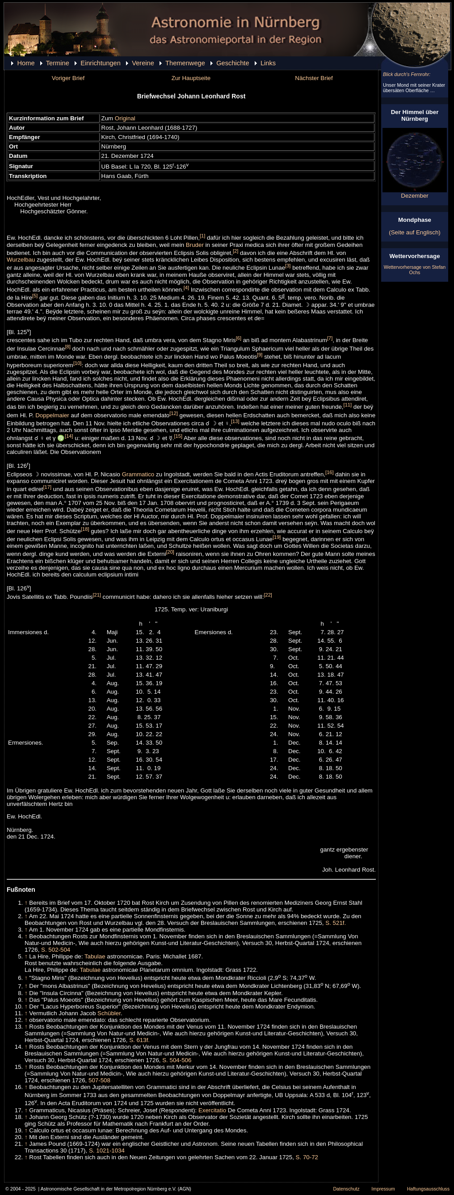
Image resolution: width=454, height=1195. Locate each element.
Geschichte (232, 63)
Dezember (415, 193)
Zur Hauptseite (191, 78)
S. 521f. (335, 923)
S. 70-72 (307, 1157)
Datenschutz (346, 1188)
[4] (186, 287)
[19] (277, 537)
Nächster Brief (313, 78)
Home (25, 63)
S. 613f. (139, 1040)
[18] (85, 529)
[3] (287, 265)
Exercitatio (212, 1110)
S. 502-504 (55, 949)
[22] (268, 595)
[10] (77, 363)
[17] (47, 487)
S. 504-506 (176, 1060)
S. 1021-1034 (107, 1150)
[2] (235, 251)
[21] (96, 595)
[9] (259, 354)
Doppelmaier (52, 415)
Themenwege (185, 63)
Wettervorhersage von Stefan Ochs (415, 269)
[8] (67, 346)
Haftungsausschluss (428, 1188)
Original (125, 118)
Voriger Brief (68, 78)
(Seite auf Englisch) (415, 232)
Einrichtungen (100, 63)
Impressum (383, 1188)
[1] (202, 235)
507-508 (99, 1080)
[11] (348, 404)
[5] (35, 295)
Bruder (195, 245)
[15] (178, 436)
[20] (170, 552)
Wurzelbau (21, 259)
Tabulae (94, 956)
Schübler (109, 1013)
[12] (173, 413)
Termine (57, 63)
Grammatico (138, 474)
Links (268, 63)
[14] (69, 436)
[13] (235, 421)
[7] (329, 338)
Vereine (143, 63)
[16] (329, 472)
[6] (238, 338)
